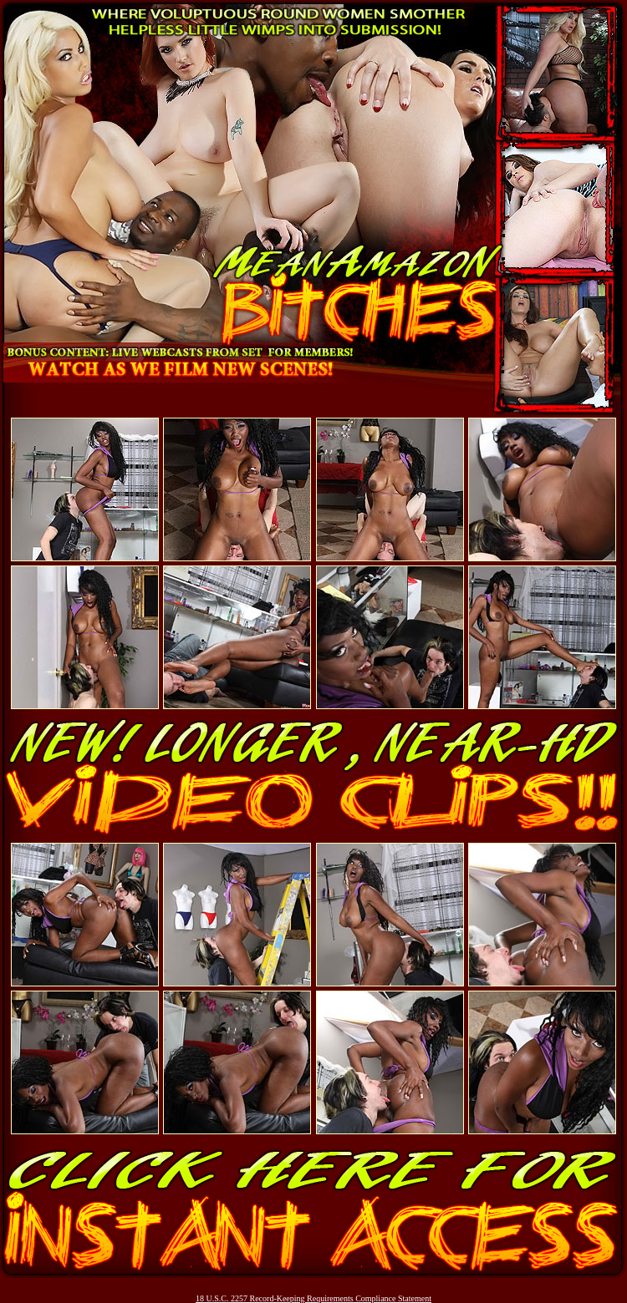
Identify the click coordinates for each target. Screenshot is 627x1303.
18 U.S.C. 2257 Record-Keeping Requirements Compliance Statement (313, 1298)
